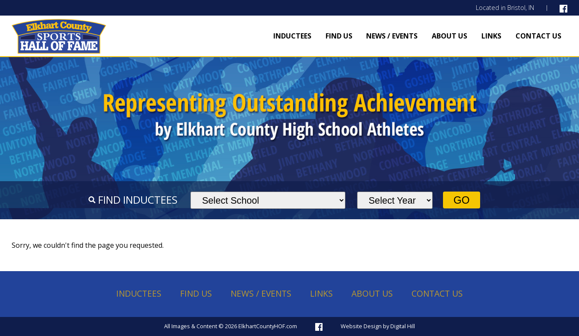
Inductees (292, 36)
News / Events (392, 36)
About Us (449, 36)
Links (491, 36)
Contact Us (538, 36)
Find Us (339, 36)
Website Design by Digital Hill (378, 326)
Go (461, 200)
